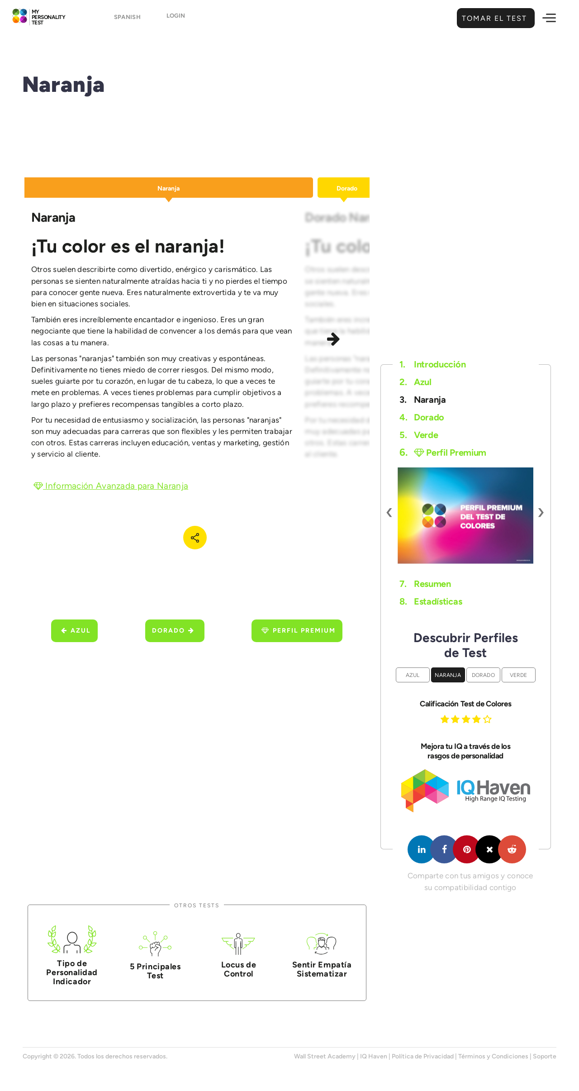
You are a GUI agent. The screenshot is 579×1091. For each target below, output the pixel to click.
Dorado (173, 630)
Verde (418, 434)
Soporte (544, 1056)
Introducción (432, 364)
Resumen (425, 583)
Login (175, 18)
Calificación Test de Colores (465, 703)
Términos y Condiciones (493, 1056)
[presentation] (389, 511)
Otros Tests (196, 905)
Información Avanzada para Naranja (110, 486)
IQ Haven (373, 1056)
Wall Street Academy (325, 1056)
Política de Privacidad (423, 1056)
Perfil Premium (298, 630)
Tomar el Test (493, 18)
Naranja (422, 399)
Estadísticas (430, 601)
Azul (76, 630)
